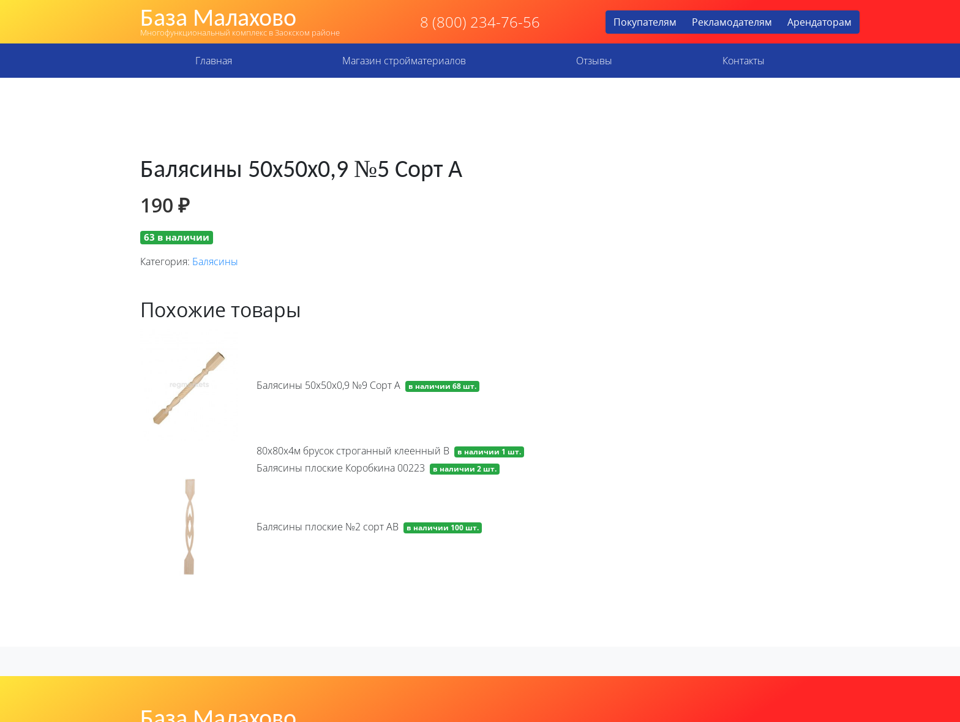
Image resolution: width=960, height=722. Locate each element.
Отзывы (594, 60)
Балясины (215, 261)
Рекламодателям (732, 22)
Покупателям (645, 22)
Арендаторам (819, 22)
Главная (213, 60)
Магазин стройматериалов (404, 60)
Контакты (743, 60)
